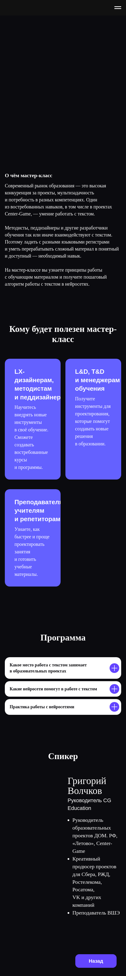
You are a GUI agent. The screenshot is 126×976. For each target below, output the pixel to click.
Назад (96, 961)
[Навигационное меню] (117, 7)
